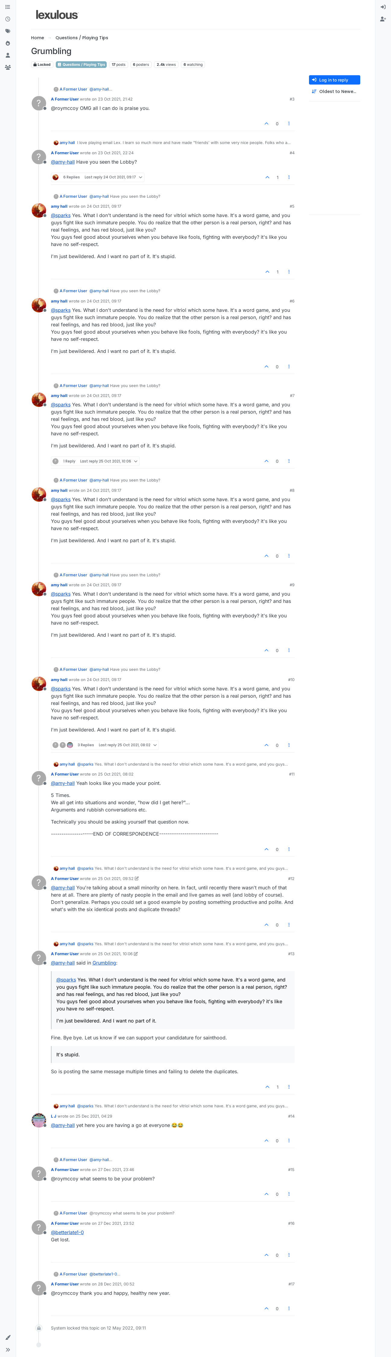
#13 (291, 953)
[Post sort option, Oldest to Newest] (334, 91)
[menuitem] (383, 7)
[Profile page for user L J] (39, 1120)
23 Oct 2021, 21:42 (115, 99)
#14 (291, 1116)
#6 (292, 301)
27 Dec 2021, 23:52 (116, 1223)
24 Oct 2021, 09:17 (104, 206)
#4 (292, 152)
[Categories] (7, 7)
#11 (292, 774)
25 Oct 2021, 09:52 (116, 878)
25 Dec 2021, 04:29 (94, 1116)
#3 (292, 99)
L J (53, 1116)
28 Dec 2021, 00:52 (116, 1284)
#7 (292, 395)
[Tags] (7, 31)
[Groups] (7, 67)
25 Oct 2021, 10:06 (115, 953)
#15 (291, 1169)
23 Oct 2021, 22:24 (116, 152)
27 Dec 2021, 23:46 (116, 1169)
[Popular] (7, 43)
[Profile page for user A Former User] (39, 103)
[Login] (383, 7)
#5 (292, 206)
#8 (292, 490)
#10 (291, 679)
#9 (292, 584)
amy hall (67, 142)
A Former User (73, 89)
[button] (7, 1338)
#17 (292, 1284)
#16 (291, 1223)
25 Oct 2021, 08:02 (116, 774)
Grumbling (104, 963)
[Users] (7, 55)
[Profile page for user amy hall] (39, 210)
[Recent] (7, 19)
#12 (291, 878)
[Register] (383, 19)
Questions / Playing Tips (81, 64)
